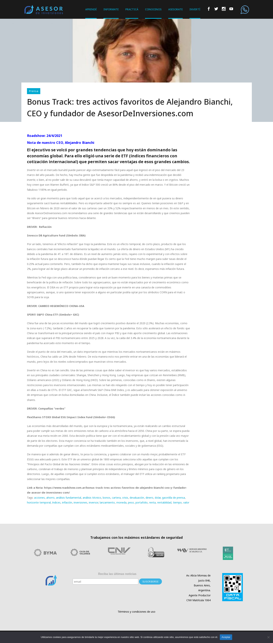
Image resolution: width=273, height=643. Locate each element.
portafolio (141, 502)
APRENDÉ (91, 9)
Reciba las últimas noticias (117, 573)
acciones (39, 497)
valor (186, 502)
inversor (93, 502)
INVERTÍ (194, 9)
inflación (67, 502)
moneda (121, 502)
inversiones (80, 502)
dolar (158, 497)
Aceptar (226, 637)
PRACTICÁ (131, 9)
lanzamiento (107, 502)
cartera (116, 497)
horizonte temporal (39, 502)
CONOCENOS (153, 9)
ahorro (50, 497)
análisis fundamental (68, 497)
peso (131, 502)
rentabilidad (164, 502)
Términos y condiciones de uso (136, 611)
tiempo (177, 502)
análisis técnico (92, 497)
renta (152, 502)
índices (56, 502)
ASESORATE (175, 9)
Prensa (33, 91)
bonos (106, 497)
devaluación (137, 497)
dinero (149, 497)
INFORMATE (111, 9)
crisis (125, 497)
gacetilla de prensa (173, 497)
